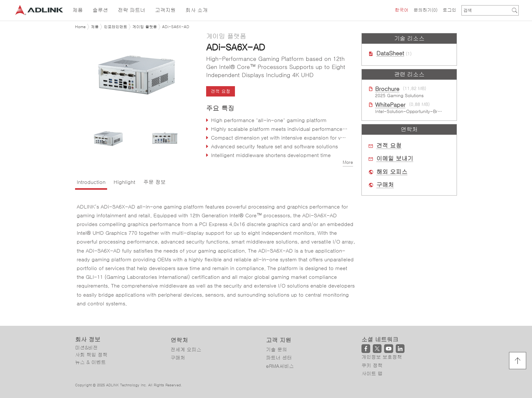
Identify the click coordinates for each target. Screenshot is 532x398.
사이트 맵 (371, 373)
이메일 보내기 (394, 159)
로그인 (449, 10)
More (348, 162)
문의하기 (426, 10)
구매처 (385, 185)
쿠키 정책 (371, 365)
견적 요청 (220, 91)
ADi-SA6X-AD (175, 27)
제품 (95, 27)
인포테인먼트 (115, 27)
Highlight (124, 182)
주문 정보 (154, 182)
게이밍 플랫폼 (144, 27)
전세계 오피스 (186, 349)
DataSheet (390, 53)
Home (80, 27)
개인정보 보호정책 (381, 357)
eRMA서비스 (280, 366)
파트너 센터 (279, 357)
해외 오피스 (391, 172)
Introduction (91, 182)
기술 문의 (276, 349)
